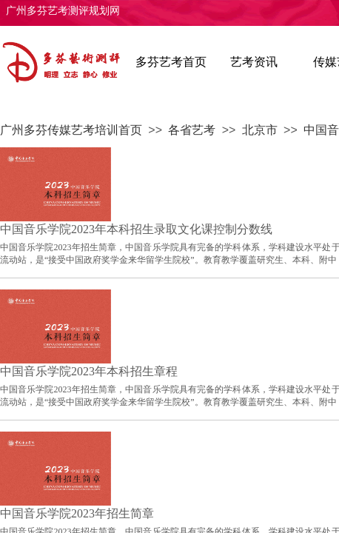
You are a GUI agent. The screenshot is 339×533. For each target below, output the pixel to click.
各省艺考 (191, 130)
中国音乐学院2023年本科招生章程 (89, 371)
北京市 (260, 130)
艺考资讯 (254, 62)
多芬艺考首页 (171, 62)
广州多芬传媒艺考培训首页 (71, 130)
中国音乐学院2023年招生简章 (77, 513)
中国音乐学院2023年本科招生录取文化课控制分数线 (136, 229)
